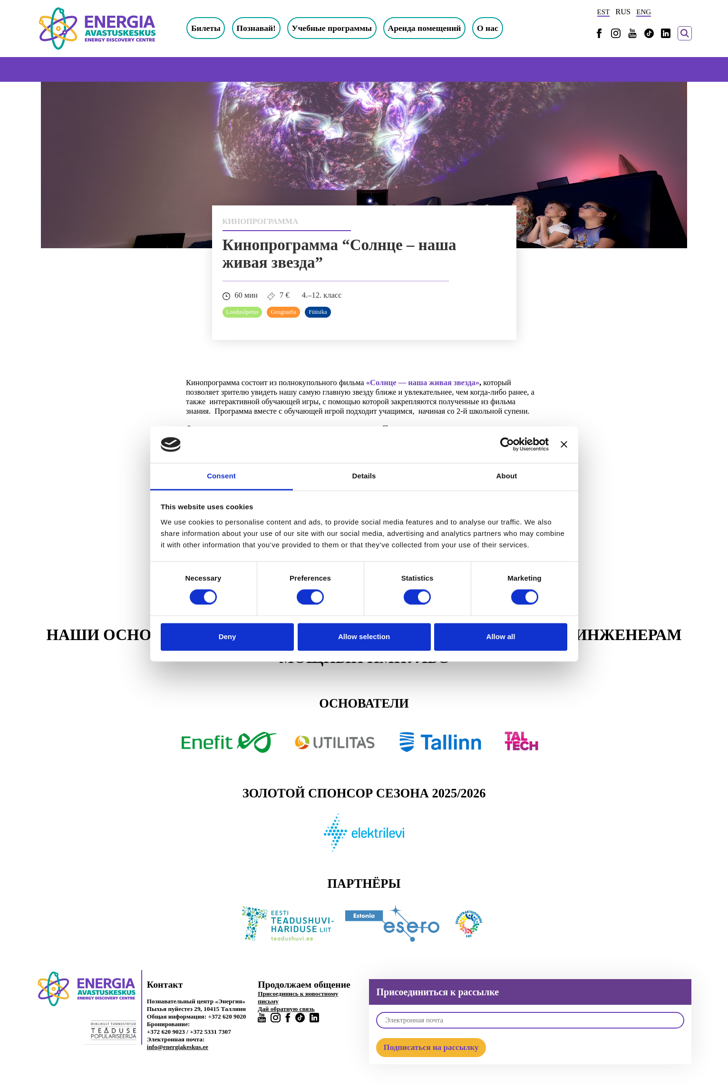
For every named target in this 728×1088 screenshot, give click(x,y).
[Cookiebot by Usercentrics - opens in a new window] (507, 444)
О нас (494, 28)
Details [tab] (364, 476)
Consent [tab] (221, 476)
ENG (643, 12)
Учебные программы (339, 28)
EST (603, 12)
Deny (227, 636)
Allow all (500, 636)
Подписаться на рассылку (430, 1047)
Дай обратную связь (286, 1008)
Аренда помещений (431, 28)
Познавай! (263, 28)
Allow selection (364, 636)
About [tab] (506, 476)
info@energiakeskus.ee (177, 1046)
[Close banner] (564, 444)
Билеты (212, 28)
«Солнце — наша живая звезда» (422, 383)
